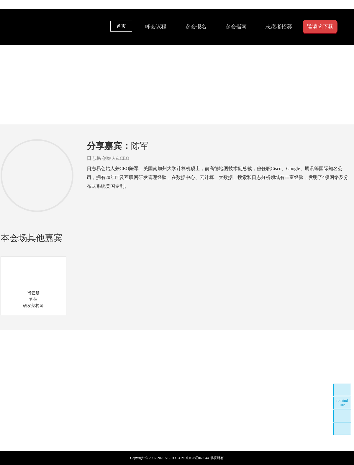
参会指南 (236, 26)
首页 (121, 26)
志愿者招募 (279, 26)
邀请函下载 (320, 26)
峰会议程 (155, 26)
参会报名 (195, 26)
